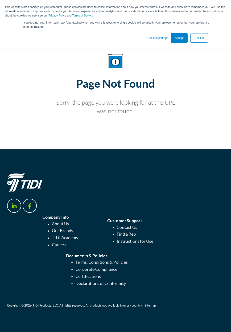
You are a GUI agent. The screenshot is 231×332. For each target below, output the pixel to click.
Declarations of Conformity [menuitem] (100, 283)
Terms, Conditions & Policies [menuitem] (101, 262)
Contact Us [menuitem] (127, 227)
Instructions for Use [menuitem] (135, 241)
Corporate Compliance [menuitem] (96, 269)
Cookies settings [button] (157, 38)
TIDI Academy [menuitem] (65, 237)
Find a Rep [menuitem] (126, 234)
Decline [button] (199, 38)
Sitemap (150, 305)
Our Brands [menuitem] (62, 230)
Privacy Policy (57, 15)
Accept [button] (179, 38)
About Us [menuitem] (60, 223)
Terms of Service (82, 15)
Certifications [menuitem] (88, 276)
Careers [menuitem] (59, 244)
